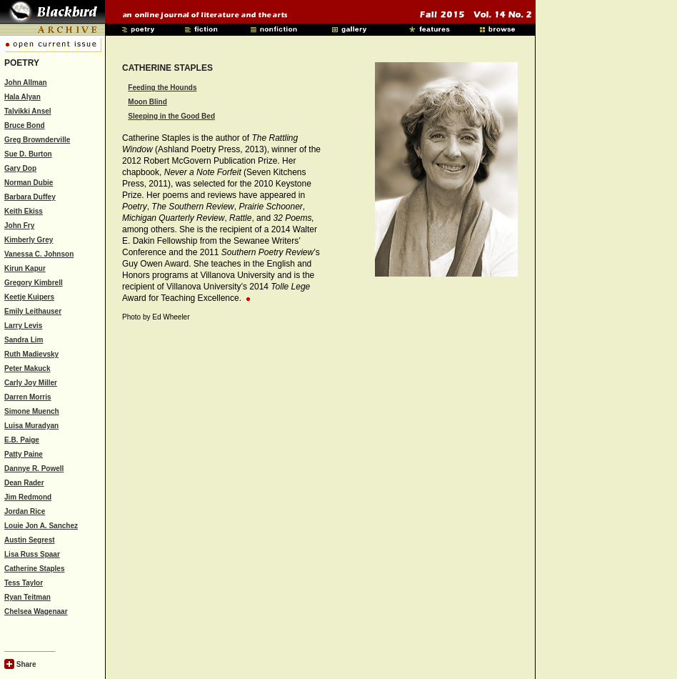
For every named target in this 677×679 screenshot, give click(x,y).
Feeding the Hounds (162, 87)
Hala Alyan (22, 97)
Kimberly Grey (28, 240)
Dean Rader (24, 483)
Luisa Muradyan (31, 426)
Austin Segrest (29, 540)
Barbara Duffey (30, 197)
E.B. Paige (21, 440)
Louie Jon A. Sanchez (41, 526)
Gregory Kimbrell (33, 283)
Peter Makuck (27, 368)
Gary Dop (20, 168)
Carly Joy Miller (30, 383)
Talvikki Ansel (27, 111)
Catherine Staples (34, 569)
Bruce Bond (24, 125)
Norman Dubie (28, 183)
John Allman (25, 82)
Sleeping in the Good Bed (171, 116)
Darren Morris (27, 397)
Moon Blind (147, 102)
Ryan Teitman (27, 597)
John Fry (19, 225)
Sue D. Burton (28, 154)
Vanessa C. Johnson (39, 254)
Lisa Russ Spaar (32, 554)
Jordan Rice (24, 511)
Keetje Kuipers (29, 297)
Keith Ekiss (23, 211)
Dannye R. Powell (34, 468)
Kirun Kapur (25, 268)
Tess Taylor (23, 583)
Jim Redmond (27, 497)
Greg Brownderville (37, 140)
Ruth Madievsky (31, 354)
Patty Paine (23, 454)
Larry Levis (23, 325)
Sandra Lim (23, 340)
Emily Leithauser (32, 311)
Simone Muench (31, 411)
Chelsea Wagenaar (36, 611)
